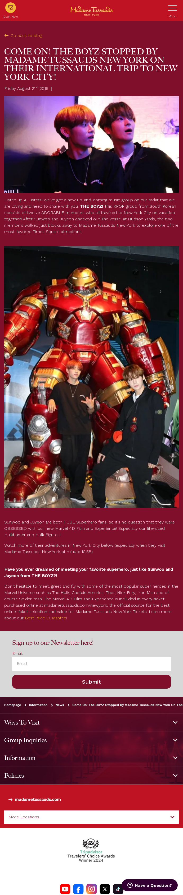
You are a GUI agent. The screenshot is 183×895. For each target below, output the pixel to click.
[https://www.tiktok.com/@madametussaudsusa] (118, 889)
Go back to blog (23, 35)
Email (17, 653)
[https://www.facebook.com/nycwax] (78, 889)
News (60, 705)
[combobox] (91, 817)
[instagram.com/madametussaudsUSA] (91, 889)
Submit (91, 681)
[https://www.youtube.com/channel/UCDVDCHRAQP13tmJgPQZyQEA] (65, 889)
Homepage (12, 705)
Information (38, 705)
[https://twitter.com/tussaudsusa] (105, 889)
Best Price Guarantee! (46, 617)
